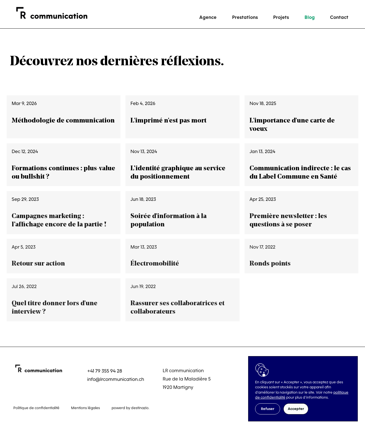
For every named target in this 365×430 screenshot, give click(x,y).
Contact (339, 17)
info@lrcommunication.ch (115, 378)
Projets (281, 17)
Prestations (245, 17)
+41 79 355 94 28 (104, 370)
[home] (55, 13)
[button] (267, 408)
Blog (309, 17)
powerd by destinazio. (130, 407)
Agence (208, 17)
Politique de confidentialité (36, 407)
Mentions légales (85, 407)
